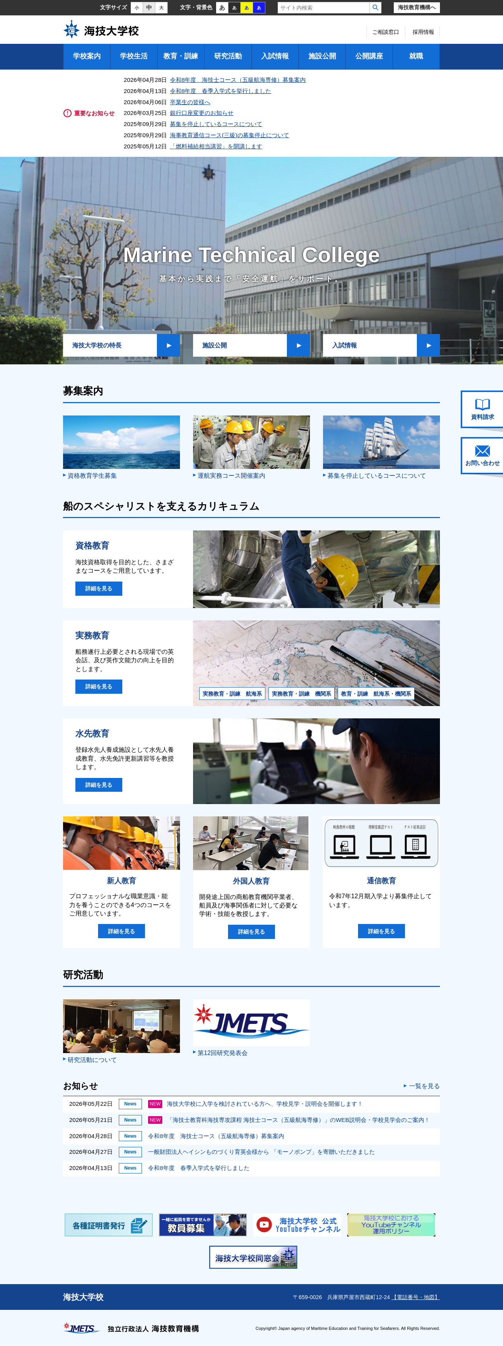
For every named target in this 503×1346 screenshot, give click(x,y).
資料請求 (482, 409)
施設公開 (322, 56)
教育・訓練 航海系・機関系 (376, 694)
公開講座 (369, 56)
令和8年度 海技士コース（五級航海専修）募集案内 (238, 79)
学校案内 (87, 56)
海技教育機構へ (417, 7)
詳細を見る (98, 588)
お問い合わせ (482, 455)
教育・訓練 (180, 56)
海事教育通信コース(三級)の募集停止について (229, 135)
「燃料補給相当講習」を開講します (216, 146)
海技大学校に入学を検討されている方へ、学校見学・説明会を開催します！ (255, 1103)
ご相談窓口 (385, 32)
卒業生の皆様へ (190, 102)
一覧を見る (424, 1086)
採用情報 (423, 32)
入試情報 (275, 56)
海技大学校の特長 (97, 345)
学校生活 (134, 56)
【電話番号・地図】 (415, 1297)
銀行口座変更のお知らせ (201, 113)
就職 (416, 56)
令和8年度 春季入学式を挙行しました (220, 91)
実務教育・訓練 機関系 (301, 694)
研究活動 (228, 56)
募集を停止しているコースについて (216, 124)
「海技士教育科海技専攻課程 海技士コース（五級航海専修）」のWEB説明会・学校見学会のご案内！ (289, 1120)
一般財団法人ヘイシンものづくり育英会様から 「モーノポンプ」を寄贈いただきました (261, 1151)
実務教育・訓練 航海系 (232, 694)
